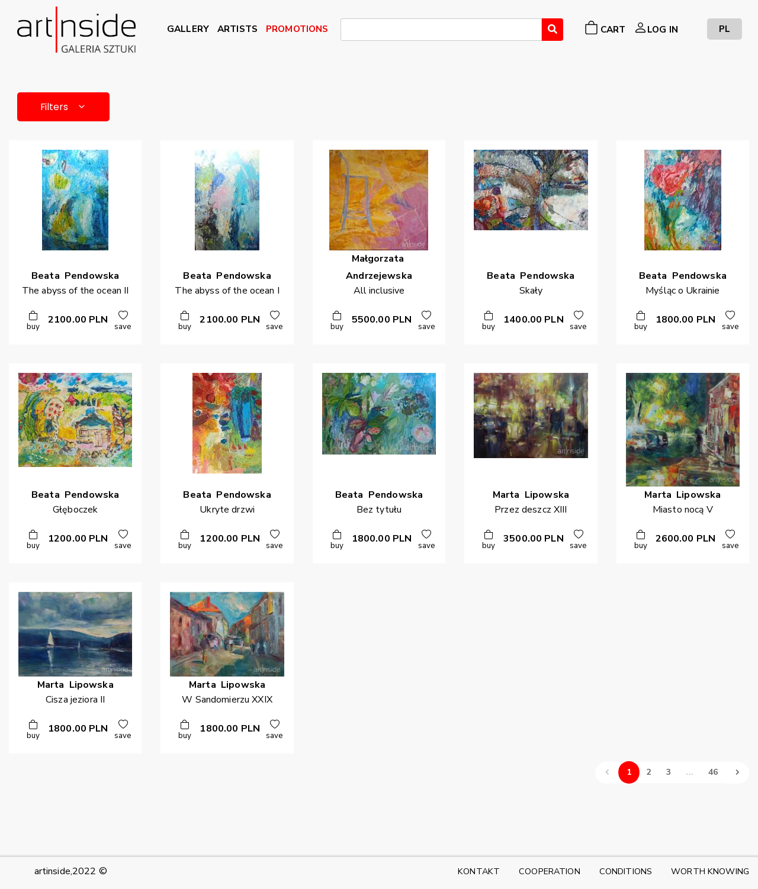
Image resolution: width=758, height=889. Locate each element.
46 (713, 772)
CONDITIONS (625, 871)
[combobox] (441, 29)
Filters (64, 107)
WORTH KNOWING (710, 871)
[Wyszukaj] (552, 29)
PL (724, 28)
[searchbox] (347, 31)
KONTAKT (479, 871)
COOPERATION (549, 871)
